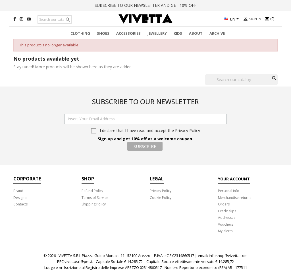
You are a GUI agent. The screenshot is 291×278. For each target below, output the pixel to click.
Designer (20, 197)
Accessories (128, 33)
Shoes (103, 33)
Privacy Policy (187, 130)
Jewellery (157, 33)
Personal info (228, 190)
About (196, 33)
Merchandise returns (234, 197)
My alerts (225, 230)
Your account (234, 179)
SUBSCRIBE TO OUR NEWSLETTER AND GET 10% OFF (145, 5)
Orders (224, 204)
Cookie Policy (160, 197)
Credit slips (227, 211)
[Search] (54, 20)
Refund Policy (92, 190)
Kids (178, 33)
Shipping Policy (94, 204)
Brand (18, 190)
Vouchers (225, 224)
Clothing (80, 33)
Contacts (20, 204)
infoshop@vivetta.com (228, 255)
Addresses (226, 217)
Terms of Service (95, 197)
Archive (217, 33)
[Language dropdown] (232, 19)
